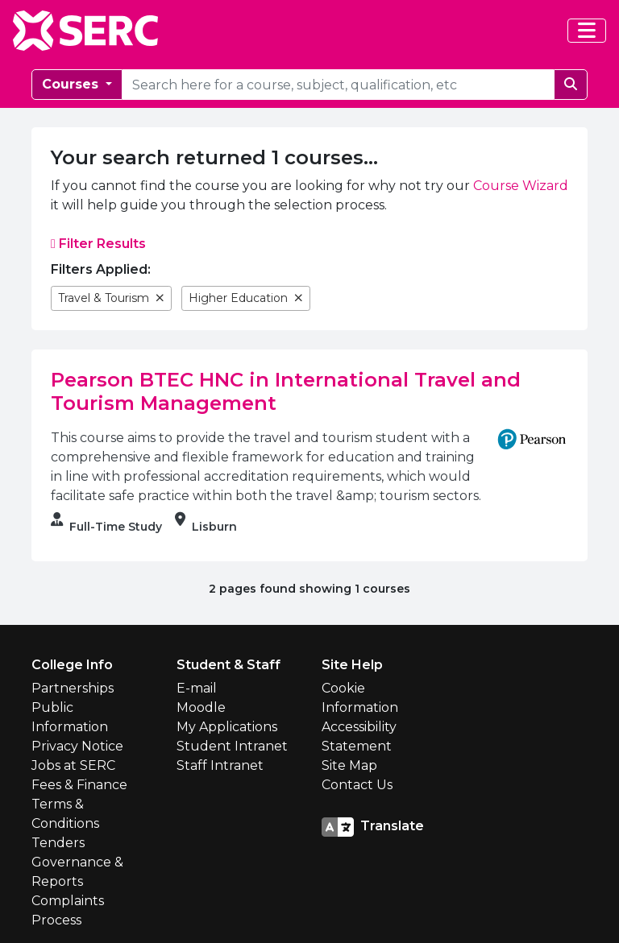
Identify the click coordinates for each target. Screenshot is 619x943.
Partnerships (72, 688)
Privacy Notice (77, 746)
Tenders (58, 842)
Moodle (201, 707)
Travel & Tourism (111, 298)
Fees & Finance (79, 784)
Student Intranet (232, 746)
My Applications (227, 726)
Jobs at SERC (73, 765)
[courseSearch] (338, 84)
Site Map (349, 765)
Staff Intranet (220, 765)
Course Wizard (520, 185)
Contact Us (357, 784)
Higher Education (246, 298)
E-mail (197, 688)
